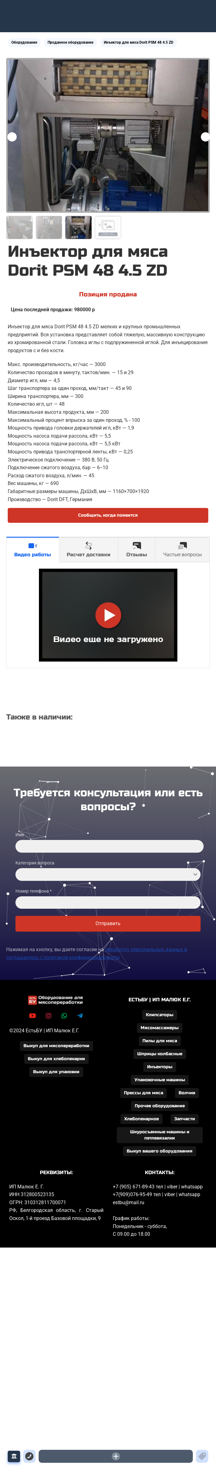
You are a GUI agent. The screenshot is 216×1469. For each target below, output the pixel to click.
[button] (205, 137)
